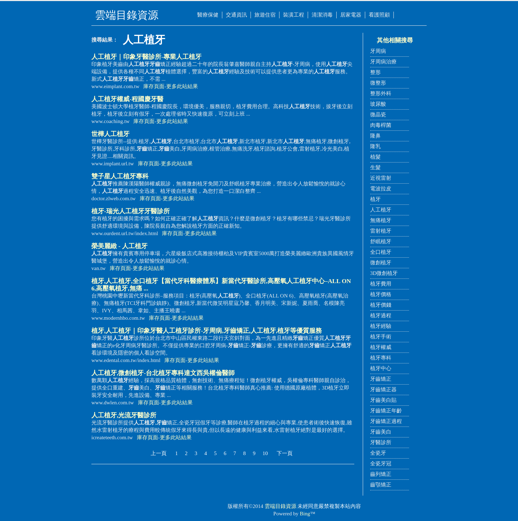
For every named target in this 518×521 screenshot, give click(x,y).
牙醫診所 (380, 442)
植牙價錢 (380, 305)
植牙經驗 (380, 326)
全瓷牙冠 (380, 463)
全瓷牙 (378, 453)
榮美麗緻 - (119, 246)
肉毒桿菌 (380, 125)
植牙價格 (380, 294)
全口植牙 (380, 252)
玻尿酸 (378, 104)
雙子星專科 (120, 176)
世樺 (110, 133)
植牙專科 (380, 358)
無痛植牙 (380, 220)
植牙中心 (380, 368)
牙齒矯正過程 (386, 421)
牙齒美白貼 (383, 400)
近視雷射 (380, 178)
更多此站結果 (182, 86)
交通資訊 (236, 15)
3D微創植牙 (384, 273)
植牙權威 (380, 347)
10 (265, 453)
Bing (305, 513)
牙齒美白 (380, 432)
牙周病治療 (383, 62)
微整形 (378, 83)
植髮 (375, 157)
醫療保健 (207, 15)
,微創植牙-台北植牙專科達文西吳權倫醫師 (163, 372)
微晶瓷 (378, 114)
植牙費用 (380, 284)
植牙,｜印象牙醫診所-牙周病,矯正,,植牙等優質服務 (206, 330)
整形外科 (380, 93)
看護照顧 (379, 15)
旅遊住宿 (265, 15)
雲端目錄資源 (280, 506)
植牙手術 (380, 336)
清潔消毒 (322, 15)
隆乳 (375, 146)
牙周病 (378, 51)
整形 (375, 72)
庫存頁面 (153, 86)
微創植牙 (380, 262)
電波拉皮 (380, 188)
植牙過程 (380, 315)
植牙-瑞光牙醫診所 (130, 211)
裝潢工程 (293, 15)
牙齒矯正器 (383, 389)
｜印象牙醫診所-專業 (146, 56)
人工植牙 (380, 210)
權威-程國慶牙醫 (127, 99)
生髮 (375, 167)
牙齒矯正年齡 (386, 410)
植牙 (375, 199)
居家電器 (350, 15)
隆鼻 (375, 136)
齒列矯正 (380, 474)
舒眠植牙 (380, 241)
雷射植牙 (380, 231)
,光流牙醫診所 (123, 415)
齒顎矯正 (380, 485)
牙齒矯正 (380, 379)
